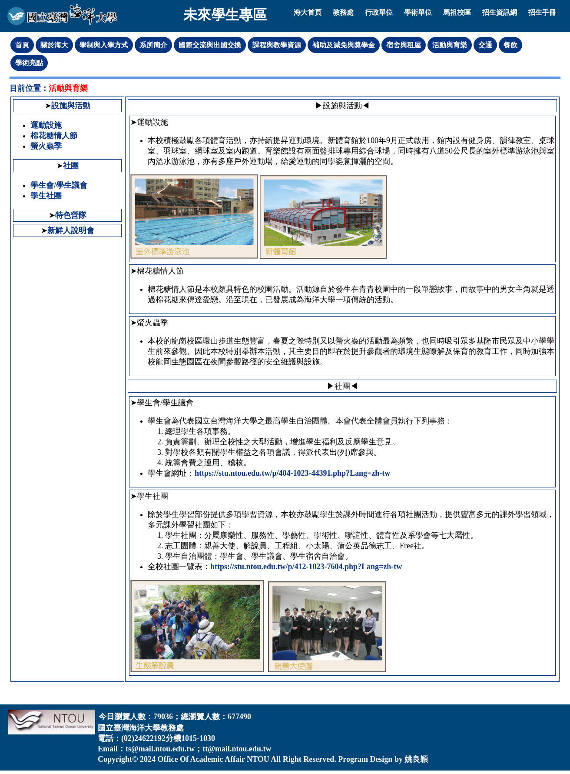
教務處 (343, 12)
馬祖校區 (457, 12)
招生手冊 (542, 12)
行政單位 (379, 12)
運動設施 (46, 125)
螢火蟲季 (46, 146)
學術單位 (418, 12)
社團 (71, 165)
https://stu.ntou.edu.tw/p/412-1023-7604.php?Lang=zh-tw (306, 566)
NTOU (258, 759)
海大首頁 (307, 12)
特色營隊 (70, 215)
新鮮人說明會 (70, 230)
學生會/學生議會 (58, 185)
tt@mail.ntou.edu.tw (236, 748)
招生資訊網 (499, 12)
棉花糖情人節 (53, 135)
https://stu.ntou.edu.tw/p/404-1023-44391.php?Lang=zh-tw (292, 473)
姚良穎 (416, 759)
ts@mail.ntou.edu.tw (160, 748)
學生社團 (46, 195)
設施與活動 (70, 105)
